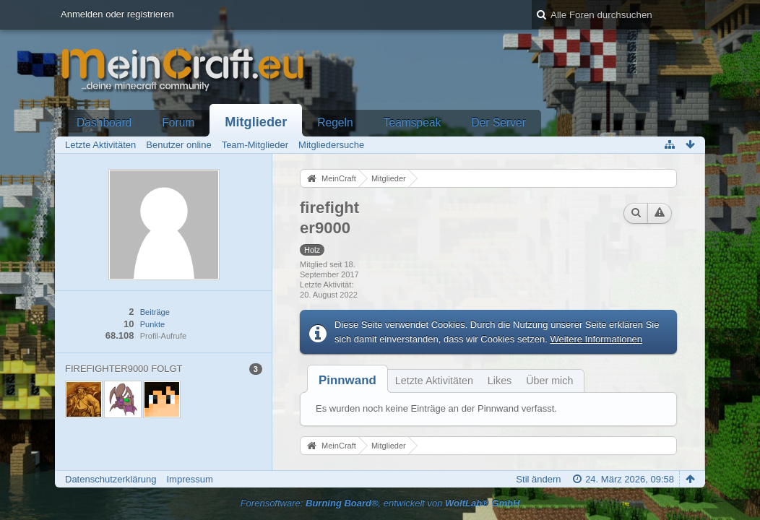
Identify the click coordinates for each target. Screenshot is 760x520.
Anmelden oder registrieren (117, 14)
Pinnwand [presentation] (347, 380)
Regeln (335, 122)
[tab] (347, 380)
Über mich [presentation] (549, 380)
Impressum (189, 479)
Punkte (152, 324)
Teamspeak (412, 122)
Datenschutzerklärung (110, 479)
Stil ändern (538, 479)
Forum (178, 122)
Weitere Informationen (596, 339)
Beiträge (155, 312)
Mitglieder (256, 122)
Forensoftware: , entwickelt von (380, 503)
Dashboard (104, 122)
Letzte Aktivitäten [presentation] (434, 380)
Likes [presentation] (499, 380)
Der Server (498, 122)
